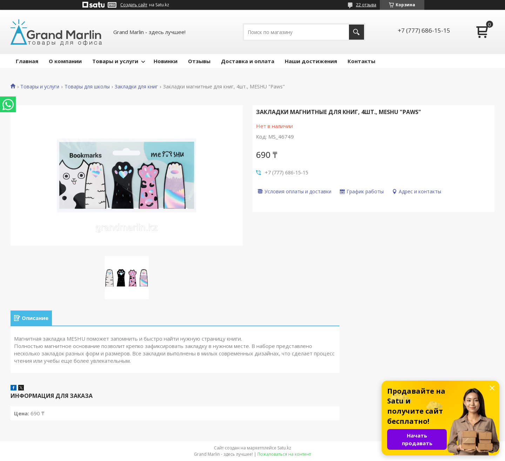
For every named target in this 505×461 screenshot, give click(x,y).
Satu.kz (284, 448)
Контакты (361, 61)
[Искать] (356, 32)
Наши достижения (311, 61)
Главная (27, 61)
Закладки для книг (136, 86)
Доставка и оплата (247, 61)
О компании (65, 61)
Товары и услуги (115, 61)
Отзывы (199, 61)
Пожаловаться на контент (284, 454)
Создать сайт (133, 4)
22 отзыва (366, 5)
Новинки (165, 61)
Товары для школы (87, 86)
